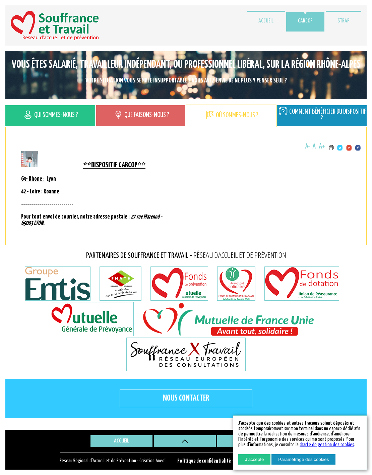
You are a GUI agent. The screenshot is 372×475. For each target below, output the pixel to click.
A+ (322, 146)
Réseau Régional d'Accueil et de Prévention (98, 460)
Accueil (265, 21)
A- (307, 146)
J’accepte (254, 459)
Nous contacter (186, 398)
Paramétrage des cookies (303, 459)
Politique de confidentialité (204, 461)
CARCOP (305, 21)
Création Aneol (152, 460)
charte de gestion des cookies (327, 444)
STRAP (343, 21)
